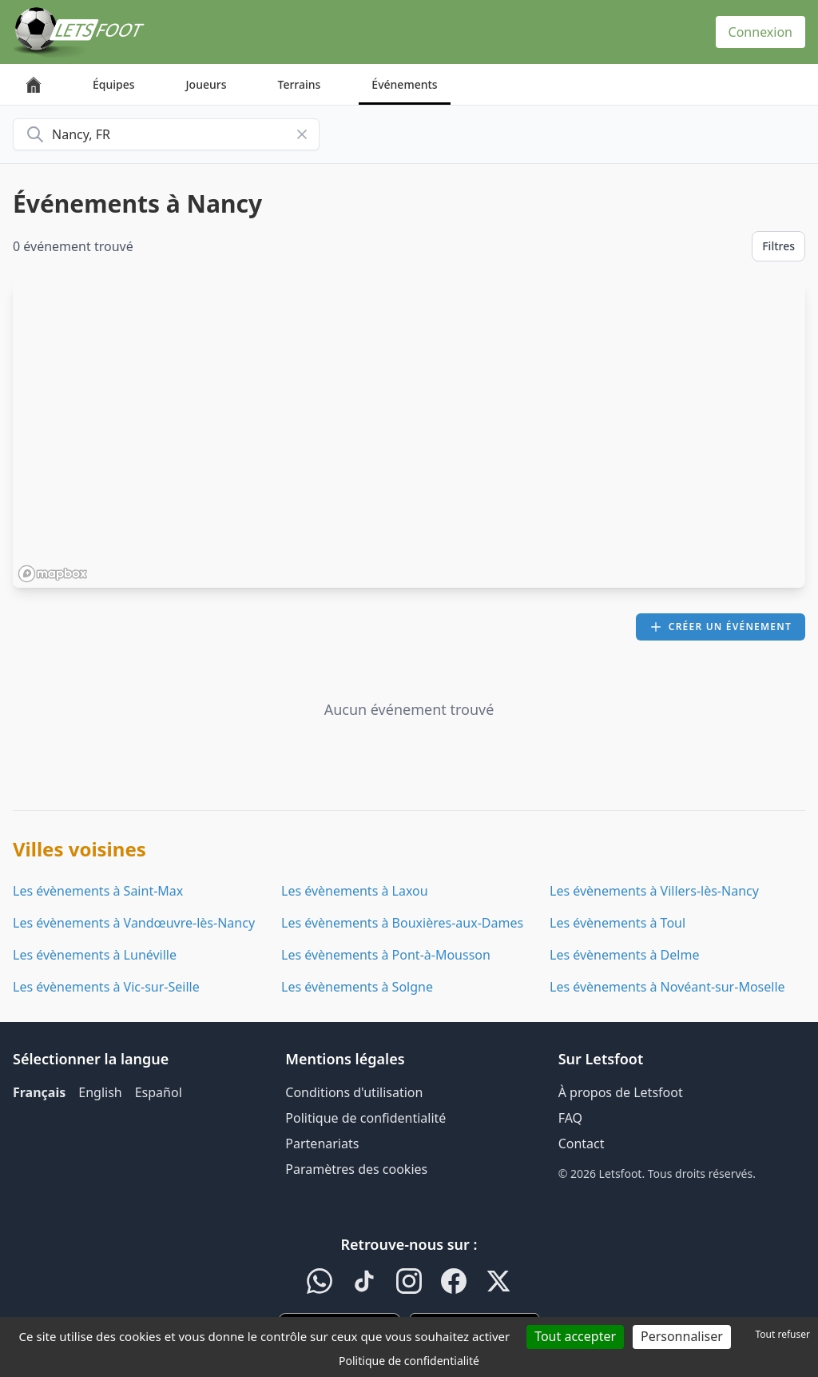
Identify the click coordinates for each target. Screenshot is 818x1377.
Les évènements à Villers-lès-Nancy (654, 891)
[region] (409, 434)
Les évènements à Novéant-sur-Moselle (667, 987)
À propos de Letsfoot (620, 1092)
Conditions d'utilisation (354, 1092)
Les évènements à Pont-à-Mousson (385, 955)
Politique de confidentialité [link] (409, 1360)
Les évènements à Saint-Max (98, 891)
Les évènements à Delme (624, 955)
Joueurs (206, 84)
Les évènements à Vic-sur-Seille (106, 987)
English (99, 1092)
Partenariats (322, 1143)
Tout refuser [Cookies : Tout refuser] (783, 1334)
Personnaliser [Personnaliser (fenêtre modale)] (682, 1336)
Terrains (299, 84)
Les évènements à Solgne (357, 987)
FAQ (570, 1118)
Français (39, 1092)
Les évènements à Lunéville (95, 955)
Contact (581, 1143)
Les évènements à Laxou (354, 891)
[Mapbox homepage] (53, 574)
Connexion (760, 32)
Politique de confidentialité (365, 1118)
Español (158, 1092)
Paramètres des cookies (356, 1169)
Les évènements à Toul (617, 923)
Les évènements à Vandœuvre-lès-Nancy (134, 923)
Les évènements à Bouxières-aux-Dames (402, 923)
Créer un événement (720, 626)
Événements (404, 84)
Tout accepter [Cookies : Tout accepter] (575, 1336)
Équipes (114, 84)
